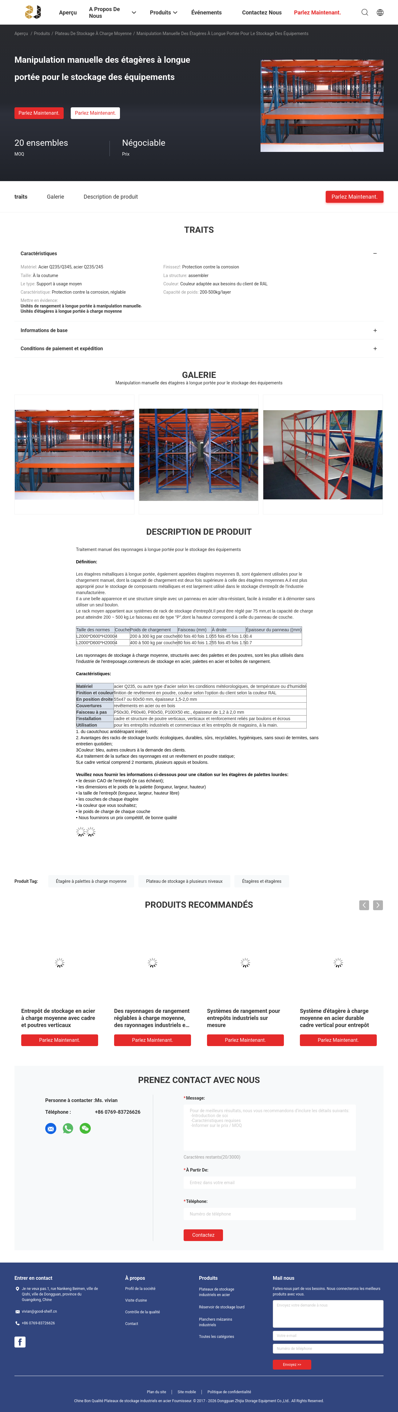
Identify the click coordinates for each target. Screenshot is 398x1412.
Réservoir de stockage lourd (222, 1307)
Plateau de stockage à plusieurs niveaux (184, 881)
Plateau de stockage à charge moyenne (93, 33)
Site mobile (187, 1392)
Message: (195, 1098)
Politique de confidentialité (229, 1392)
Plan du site (156, 1392)
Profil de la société (140, 1289)
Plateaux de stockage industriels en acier (216, 1292)
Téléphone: (197, 1201)
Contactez (203, 1235)
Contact (131, 1324)
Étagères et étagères (261, 881)
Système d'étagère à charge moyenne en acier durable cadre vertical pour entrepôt (334, 1018)
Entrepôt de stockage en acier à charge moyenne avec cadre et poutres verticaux (58, 1018)
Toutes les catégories (216, 1337)
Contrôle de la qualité (142, 1312)
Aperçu (21, 33)
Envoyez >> (292, 1364)
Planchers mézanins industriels (215, 1322)
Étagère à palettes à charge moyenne (91, 881)
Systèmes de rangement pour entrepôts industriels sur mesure (243, 1018)
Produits (42, 33)
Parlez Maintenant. (38, 113)
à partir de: (197, 1170)
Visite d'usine (136, 1300)
